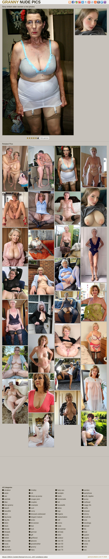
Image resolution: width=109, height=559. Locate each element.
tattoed (85, 526)
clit (31, 493)
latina (58, 508)
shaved (85, 511)
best (5, 514)
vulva (85, 544)
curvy (32, 511)
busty (5, 544)
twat (84, 532)
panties (85, 490)
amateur (6, 490)
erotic (32, 520)
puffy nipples (87, 496)
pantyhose (87, 493)
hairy (32, 550)
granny (32, 547)
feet (31, 526)
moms (58, 523)
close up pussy (35, 496)
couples (33, 502)
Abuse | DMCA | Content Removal (13, 557)
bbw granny (7, 505)
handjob (59, 493)
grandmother (35, 544)
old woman (60, 529)
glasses (33, 541)
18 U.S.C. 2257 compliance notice (36, 557)
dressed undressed (37, 514)
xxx (84, 550)
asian (5, 493)
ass (4, 496)
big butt (6, 547)
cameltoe (6, 550)
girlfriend (33, 538)
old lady (59, 532)
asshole (6, 499)
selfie (85, 508)
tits (84, 529)
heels (58, 496)
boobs (5, 535)
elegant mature (35, 517)
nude (58, 526)
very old (86, 541)
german (33, 532)
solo (84, 520)
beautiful (6, 511)
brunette (6, 541)
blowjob (6, 532)
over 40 (59, 541)
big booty (6, 517)
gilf (31, 535)
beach (5, 508)
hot (57, 502)
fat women (34, 523)
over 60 (59, 547)
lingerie (59, 514)
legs (58, 511)
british (5, 538)
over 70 (59, 550)
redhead (86, 502)
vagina (85, 538)
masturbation (61, 517)
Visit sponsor (44, 138)
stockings (86, 523)
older (58, 535)
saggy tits (86, 505)
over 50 (59, 544)
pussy (85, 499)
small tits (86, 517)
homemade (60, 499)
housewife (60, 505)
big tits (5, 520)
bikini (5, 523)
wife (84, 547)
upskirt (85, 535)
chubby (32, 490)
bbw (4, 502)
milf (57, 520)
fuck (31, 529)
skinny (85, 514)
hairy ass (59, 490)
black (5, 526)
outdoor (59, 538)
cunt (31, 508)
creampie (33, 505)
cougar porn (34, 499)
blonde (5, 529)
